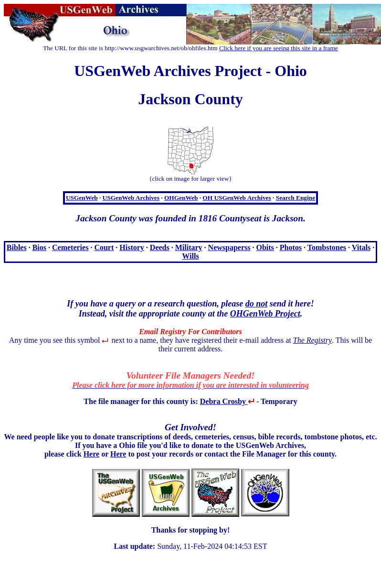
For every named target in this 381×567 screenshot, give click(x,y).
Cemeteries (70, 247)
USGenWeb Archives (131, 197)
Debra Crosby (227, 401)
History (131, 247)
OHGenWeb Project (265, 313)
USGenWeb (82, 197)
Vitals (361, 247)
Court (104, 247)
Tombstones (326, 247)
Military (188, 247)
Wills (190, 256)
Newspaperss (229, 247)
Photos (291, 247)
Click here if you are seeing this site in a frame (278, 48)
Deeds (159, 247)
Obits (265, 247)
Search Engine (295, 197)
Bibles (17, 247)
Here (91, 454)
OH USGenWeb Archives (236, 197)
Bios (39, 247)
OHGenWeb (181, 197)
